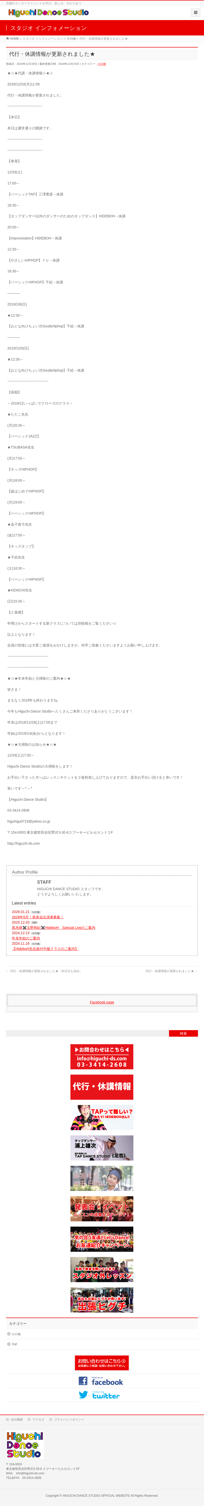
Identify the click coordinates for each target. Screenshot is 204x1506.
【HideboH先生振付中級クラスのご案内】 (45, 949)
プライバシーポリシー (69, 1419)
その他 (102, 63)
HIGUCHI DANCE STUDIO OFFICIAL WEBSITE (96, 1495)
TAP (34, 922)
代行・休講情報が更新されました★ (172, 971)
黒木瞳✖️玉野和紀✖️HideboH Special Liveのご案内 (53, 928)
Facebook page (102, 1002)
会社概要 (17, 1419)
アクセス (38, 1419)
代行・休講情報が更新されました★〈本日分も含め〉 (44, 971)
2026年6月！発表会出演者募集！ (38, 917)
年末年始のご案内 (26, 938)
